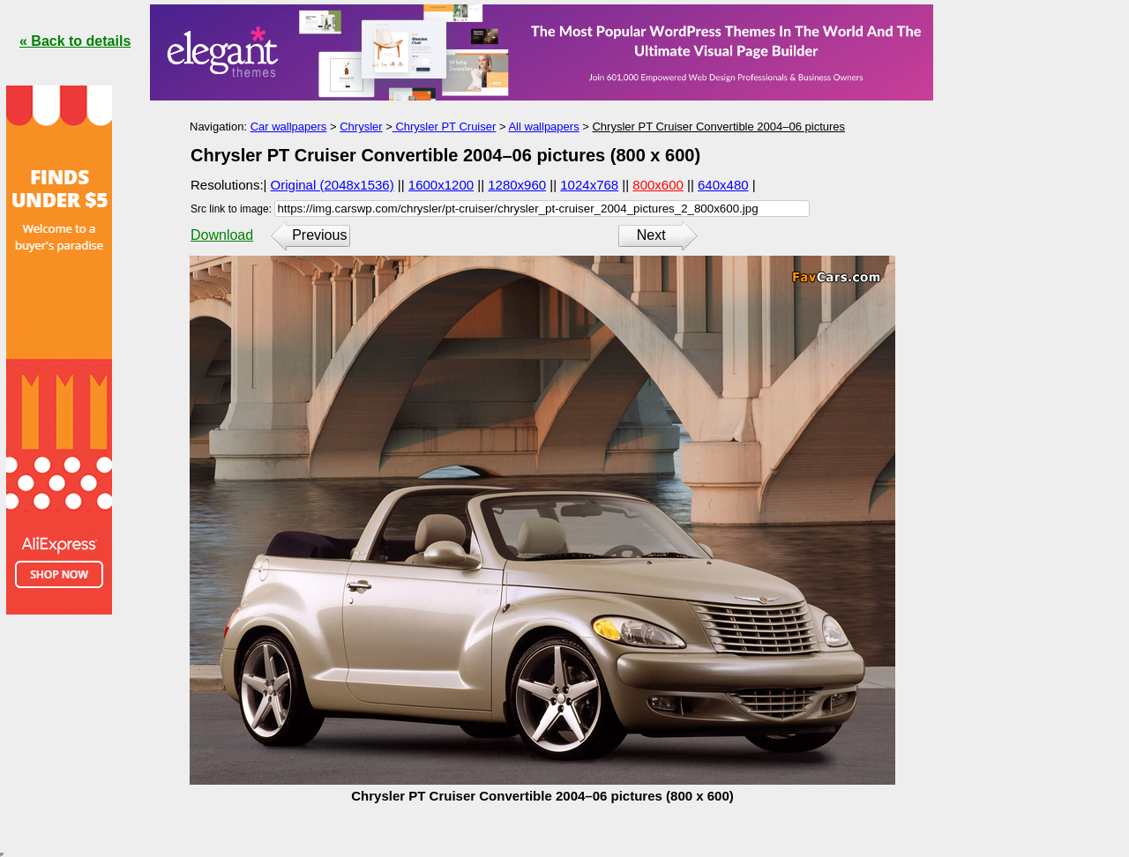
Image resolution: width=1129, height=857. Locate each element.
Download (222, 234)
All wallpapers (543, 126)
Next (651, 234)
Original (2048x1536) (332, 184)
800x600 (658, 184)
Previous (319, 234)
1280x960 (517, 184)
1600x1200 (441, 184)
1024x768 (589, 184)
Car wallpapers (288, 126)
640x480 (723, 184)
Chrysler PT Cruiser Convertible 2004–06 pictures (718, 126)
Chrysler (361, 126)
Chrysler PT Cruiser (445, 126)
